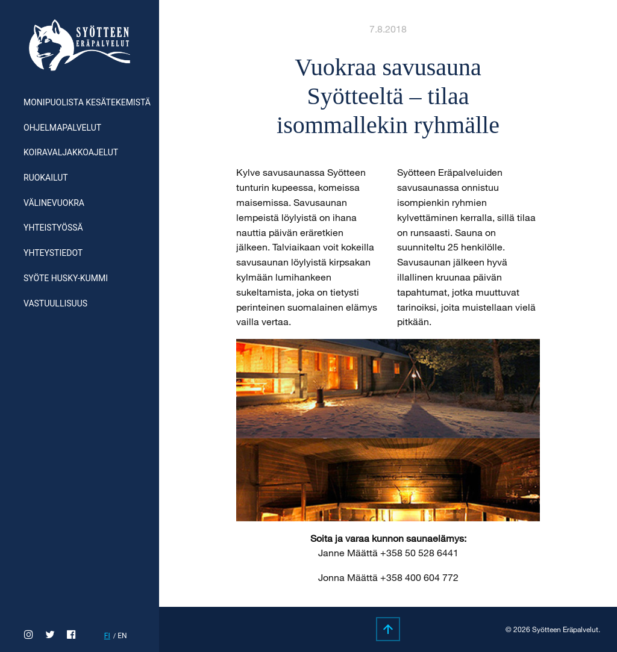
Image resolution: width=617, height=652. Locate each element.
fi (107, 636)
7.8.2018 (388, 28)
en (122, 636)
